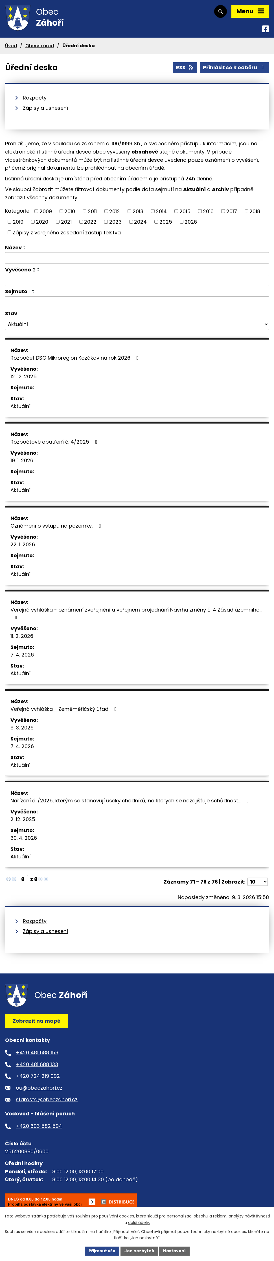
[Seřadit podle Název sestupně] (25, 248)
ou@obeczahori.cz (39, 1087)
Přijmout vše (102, 1251)
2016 (208, 211)
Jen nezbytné (139, 1251)
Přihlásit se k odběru (234, 67)
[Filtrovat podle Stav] (137, 324)
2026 (191, 221)
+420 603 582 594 (39, 1126)
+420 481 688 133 (37, 1064)
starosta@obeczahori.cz (47, 1099)
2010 (69, 211)
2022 (90, 221)
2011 (92, 211)
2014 (161, 211)
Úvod (11, 45)
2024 (140, 221)
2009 (46, 211)
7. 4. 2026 (22, 654)
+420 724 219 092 (38, 1075)
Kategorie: (17, 210)
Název (13, 247)
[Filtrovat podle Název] (137, 258)
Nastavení (174, 1251)
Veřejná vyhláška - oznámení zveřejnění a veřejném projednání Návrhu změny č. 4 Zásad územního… (136, 613)
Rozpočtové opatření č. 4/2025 (55, 441)
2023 (115, 221)
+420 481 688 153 (37, 1052)
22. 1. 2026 (22, 544)
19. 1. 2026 (21, 460)
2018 (254, 211)
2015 (184, 211)
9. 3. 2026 (22, 727)
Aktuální (20, 406)
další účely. (139, 1222)
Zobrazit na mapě (36, 1020)
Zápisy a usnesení (45, 107)
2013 (138, 211)
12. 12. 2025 (23, 376)
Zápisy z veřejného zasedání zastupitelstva (67, 232)
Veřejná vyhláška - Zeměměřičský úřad (64, 708)
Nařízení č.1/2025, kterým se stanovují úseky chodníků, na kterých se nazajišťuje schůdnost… (130, 800)
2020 (42, 221)
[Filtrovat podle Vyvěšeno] (137, 280)
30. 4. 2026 (23, 837)
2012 (114, 211)
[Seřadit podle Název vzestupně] (25, 246)
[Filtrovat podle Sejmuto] (137, 302)
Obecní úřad (39, 45)
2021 (66, 221)
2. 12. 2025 (22, 819)
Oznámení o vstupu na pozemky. (56, 525)
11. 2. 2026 (21, 636)
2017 (231, 211)
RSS (185, 67)
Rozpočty (35, 97)
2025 (165, 221)
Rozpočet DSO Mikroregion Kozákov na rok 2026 (75, 357)
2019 (18, 221)
